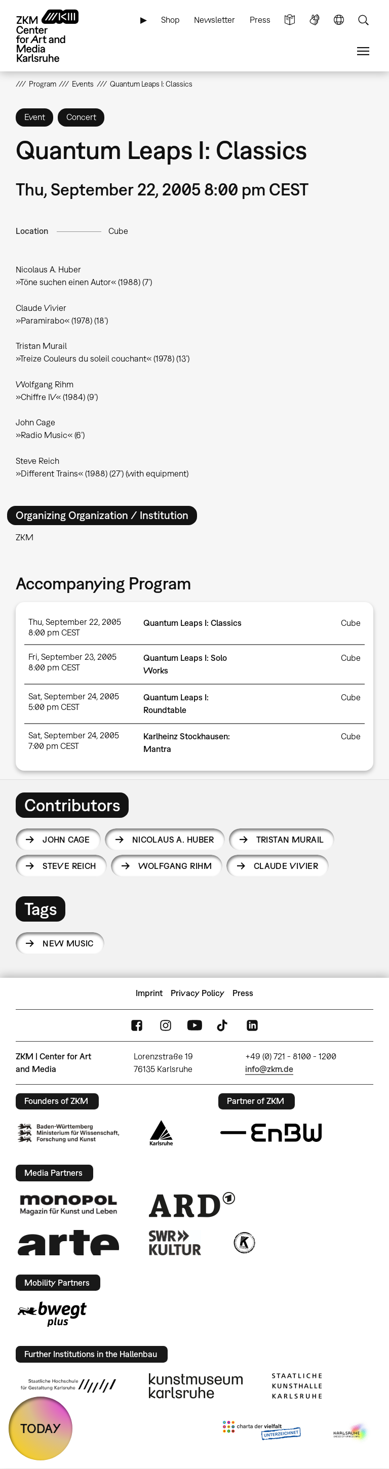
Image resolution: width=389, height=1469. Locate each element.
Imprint (149, 993)
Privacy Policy (197, 993)
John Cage (66, 840)
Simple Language (290, 20)
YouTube (194, 1025)
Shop (170, 20)
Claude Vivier (286, 866)
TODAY (40, 1428)
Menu (363, 51)
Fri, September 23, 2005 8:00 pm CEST (72, 662)
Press (260, 20)
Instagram (165, 1025)
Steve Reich (69, 866)
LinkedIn (252, 1025)
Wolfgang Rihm (175, 866)
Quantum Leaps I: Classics (192, 623)
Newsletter (214, 20)
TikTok (223, 1025)
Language (339, 20)
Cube (118, 231)
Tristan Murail (290, 840)
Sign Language (314, 20)
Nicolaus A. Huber (173, 840)
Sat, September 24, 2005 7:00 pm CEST (73, 740)
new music (68, 943)
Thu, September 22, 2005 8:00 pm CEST (74, 627)
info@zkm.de (269, 1069)
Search (363, 20)
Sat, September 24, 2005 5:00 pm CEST (73, 701)
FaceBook (137, 1025)
